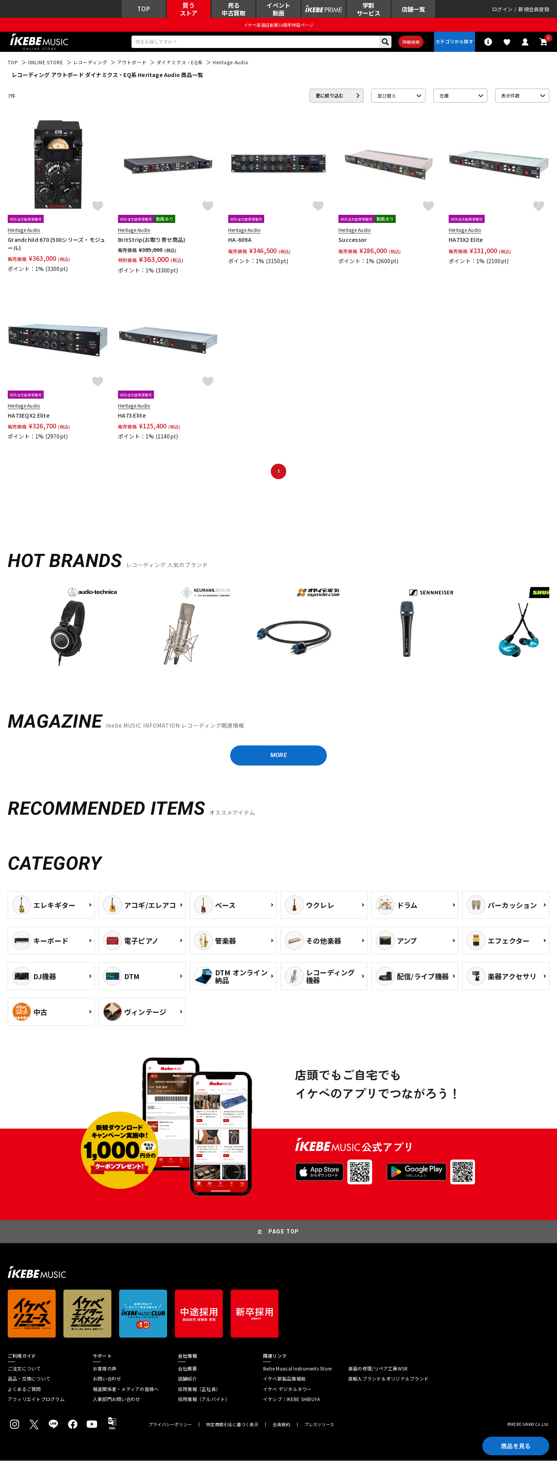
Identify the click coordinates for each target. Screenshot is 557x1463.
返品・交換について (29, 1381)
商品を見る (514, 1445)
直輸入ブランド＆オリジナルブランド (388, 1381)
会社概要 (187, 1371)
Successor (352, 241)
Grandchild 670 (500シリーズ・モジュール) (57, 245)
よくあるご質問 (24, 1391)
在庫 (444, 97)
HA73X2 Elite (466, 241)
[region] (278, 631)
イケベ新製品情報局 (284, 1381)
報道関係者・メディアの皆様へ (126, 1391)
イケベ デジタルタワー (287, 1391)
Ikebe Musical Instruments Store (297, 1371)
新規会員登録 (533, 9)
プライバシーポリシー (170, 1427)
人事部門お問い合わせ (116, 1401)
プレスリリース (319, 1427)
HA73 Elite (132, 416)
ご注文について (24, 1371)
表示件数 (510, 97)
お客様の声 (104, 1371)
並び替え (387, 97)
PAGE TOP (283, 1234)
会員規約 (281, 1427)
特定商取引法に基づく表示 (232, 1427)
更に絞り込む (329, 97)
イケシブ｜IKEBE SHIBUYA (291, 1401)
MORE (278, 757)
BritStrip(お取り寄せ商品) (151, 241)
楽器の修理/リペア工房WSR (378, 1371)
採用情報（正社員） (199, 1391)
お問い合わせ (107, 1381)
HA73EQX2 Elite (29, 416)
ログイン (502, 9)
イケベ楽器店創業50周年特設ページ (278, 25)
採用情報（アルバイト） (204, 1401)
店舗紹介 (187, 1381)
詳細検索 (410, 43)
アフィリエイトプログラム (36, 1401)
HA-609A (239, 241)
